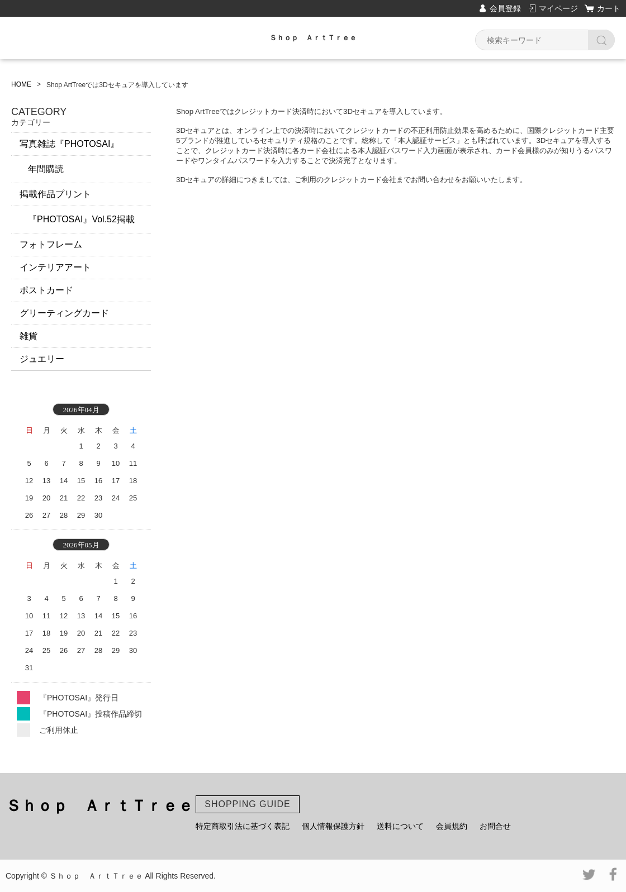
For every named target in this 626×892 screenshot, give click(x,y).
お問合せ (495, 826)
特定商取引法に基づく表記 (243, 826)
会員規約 (451, 826)
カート (608, 8)
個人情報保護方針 (333, 826)
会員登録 (505, 8)
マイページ (558, 8)
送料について (400, 826)
